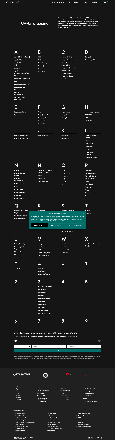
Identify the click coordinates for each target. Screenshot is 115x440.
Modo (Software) (19, 192)
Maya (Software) (19, 183)
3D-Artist (41, 295)
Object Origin (65, 173)
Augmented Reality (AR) (22, 84)
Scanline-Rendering (67, 210)
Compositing (65, 60)
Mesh (76, 21)
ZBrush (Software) (44, 274)
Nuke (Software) (43, 181)
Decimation (88, 57)
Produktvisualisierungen (93, 193)
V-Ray (40, 244)
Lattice (87, 140)
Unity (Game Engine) (21, 244)
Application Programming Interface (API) (21, 73)
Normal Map (42, 178)
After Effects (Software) (22, 57)
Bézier (40, 60)
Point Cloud (89, 184)
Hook (87, 117)
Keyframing (65, 138)
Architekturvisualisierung (22, 78)
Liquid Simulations (91, 157)
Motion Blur (18, 195)
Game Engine (65, 112)
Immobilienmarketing (21, 135)
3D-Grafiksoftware (44, 298)
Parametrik (88, 170)
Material (16, 170)
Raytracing (41, 210)
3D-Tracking (42, 307)
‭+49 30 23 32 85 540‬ (65, 389)
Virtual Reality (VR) (44, 252)
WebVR (63, 247)
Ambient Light (18, 60)
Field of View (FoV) (44, 115)
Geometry (64, 115)
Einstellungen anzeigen (75, 225)
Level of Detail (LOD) (91, 143)
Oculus (63, 179)
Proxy (87, 196)
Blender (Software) (44, 66)
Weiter (57, 350)
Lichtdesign (89, 146)
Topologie (88, 213)
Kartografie (65, 135)
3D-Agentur (42, 289)
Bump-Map (41, 72)
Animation (17, 68)
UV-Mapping (18, 252)
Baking (40, 57)
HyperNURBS (89, 120)
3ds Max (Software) (44, 313)
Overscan (64, 185)
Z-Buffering (41, 271)
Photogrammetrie (90, 173)
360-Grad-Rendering (45, 286)
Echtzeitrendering (20, 112)
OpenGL (64, 182)
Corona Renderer (67, 73)
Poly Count (88, 187)
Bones (40, 69)
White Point (65, 250)
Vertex (40, 250)
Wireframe (64, 252)
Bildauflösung (42, 63)
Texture (87, 210)
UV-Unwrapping (19, 255)
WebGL (63, 244)
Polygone (88, 190)
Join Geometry (43, 135)
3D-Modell (41, 301)
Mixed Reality (18, 189)
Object (63, 170)
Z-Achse (41, 268)
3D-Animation (42, 292)
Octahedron (65, 176)
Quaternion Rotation (21, 216)
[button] (83, 213)
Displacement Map (91, 60)
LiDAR (87, 149)
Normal (40, 175)
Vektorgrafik (42, 247)
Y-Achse (17, 268)
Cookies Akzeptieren (39, 225)
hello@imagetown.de (65, 390)
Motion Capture (19, 198)
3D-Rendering (42, 304)
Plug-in (87, 181)
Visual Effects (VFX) (44, 255)
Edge (16, 115)
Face (39, 112)
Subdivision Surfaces (68, 231)
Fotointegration (43, 118)
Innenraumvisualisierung (22, 138)
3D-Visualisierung (43, 310)
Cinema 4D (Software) (68, 57)
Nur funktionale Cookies (57, 225)
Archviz (16, 81)
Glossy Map (65, 118)
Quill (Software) (19, 218)
